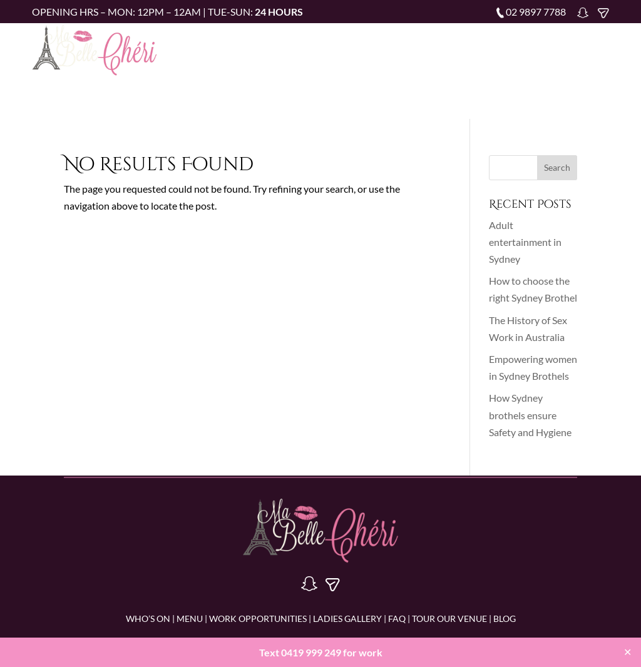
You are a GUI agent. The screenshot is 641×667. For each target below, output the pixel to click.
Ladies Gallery (504, 48)
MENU (190, 618)
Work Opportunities (409, 48)
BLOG (504, 618)
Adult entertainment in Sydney (525, 242)
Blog (433, 66)
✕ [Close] (627, 652)
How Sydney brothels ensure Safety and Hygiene (530, 414)
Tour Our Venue (371, 66)
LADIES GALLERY (346, 618)
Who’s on (286, 48)
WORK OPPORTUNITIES (258, 618)
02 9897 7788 (536, 12)
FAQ (560, 48)
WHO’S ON (148, 618)
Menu (334, 48)
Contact (478, 66)
